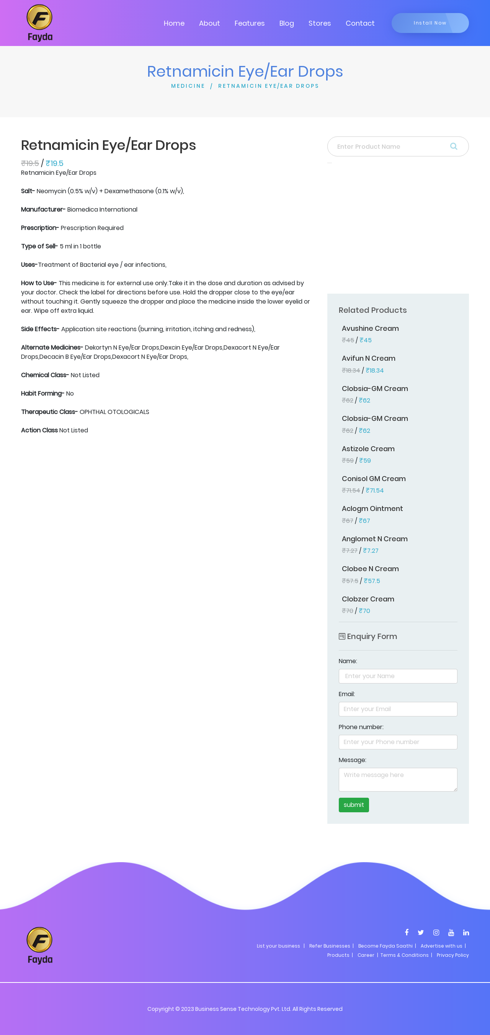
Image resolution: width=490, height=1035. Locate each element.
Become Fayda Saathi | (387, 946)
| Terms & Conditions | (404, 955)
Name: (348, 661)
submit (354, 804)
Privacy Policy (453, 955)
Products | (340, 955)
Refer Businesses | (331, 946)
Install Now (430, 23)
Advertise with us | (443, 946)
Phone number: (361, 727)
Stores (320, 23)
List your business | (281, 946)
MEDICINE (188, 86)
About (209, 23)
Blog (286, 23)
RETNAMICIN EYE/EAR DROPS (268, 86)
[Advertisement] (398, 230)
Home (174, 23)
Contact (360, 23)
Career (366, 955)
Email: (347, 694)
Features (250, 23)
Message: (352, 760)
